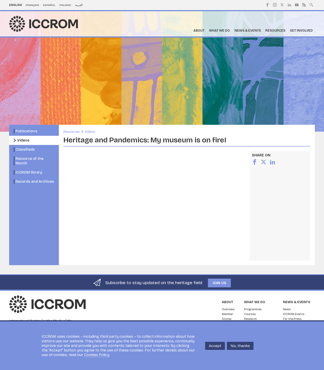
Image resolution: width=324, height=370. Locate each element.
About (198, 31)
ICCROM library (29, 172)
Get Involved (301, 31)
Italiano (65, 5)
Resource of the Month (30, 160)
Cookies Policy (96, 355)
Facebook (267, 5)
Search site (311, 4)
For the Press (292, 319)
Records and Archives (35, 181)
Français (32, 5)
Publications (26, 131)
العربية (79, 5)
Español (49, 5)
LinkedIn (289, 5)
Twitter (282, 5)
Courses (250, 314)
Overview (228, 309)
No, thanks (240, 346)
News (287, 309)
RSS (304, 5)
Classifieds (25, 149)
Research (250, 319)
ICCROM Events (294, 314)
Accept (215, 346)
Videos (23, 140)
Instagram (275, 5)
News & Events (247, 31)
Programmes (253, 309)
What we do (219, 31)
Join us (219, 283)
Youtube (297, 5)
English (15, 5)
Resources (275, 31)
